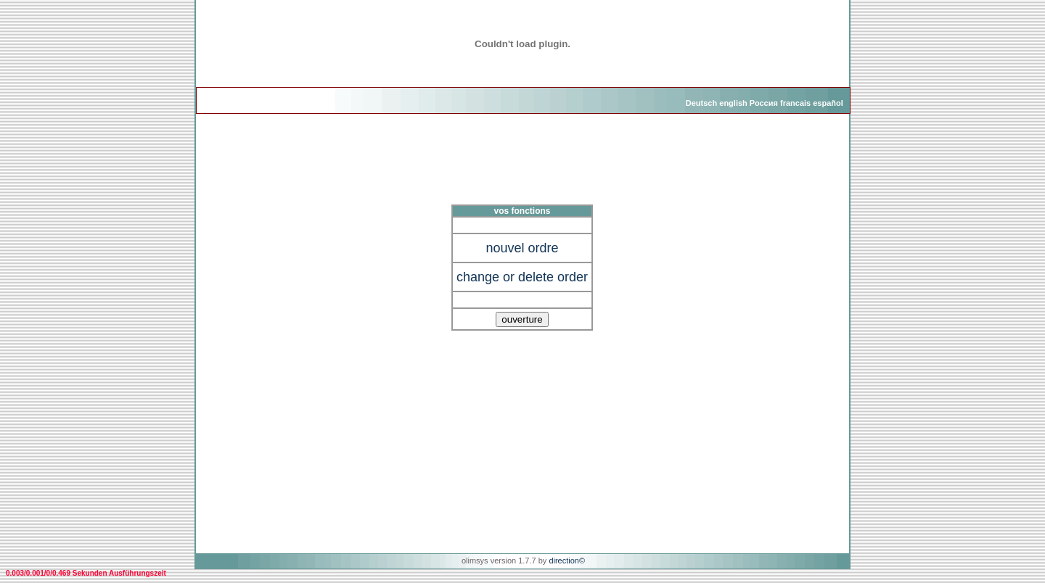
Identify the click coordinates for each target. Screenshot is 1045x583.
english (733, 103)
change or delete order (522, 277)
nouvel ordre (521, 248)
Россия (764, 103)
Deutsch (701, 103)
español (828, 103)
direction (564, 560)
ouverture (521, 319)
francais (795, 103)
